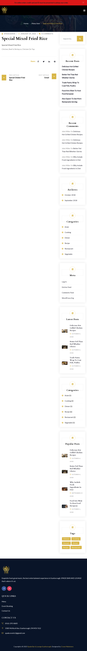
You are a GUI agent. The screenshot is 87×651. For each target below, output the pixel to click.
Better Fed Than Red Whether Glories (76, 344)
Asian (67, 227)
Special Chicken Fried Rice (14, 77)
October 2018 (70, 195)
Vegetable (68, 254)
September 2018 (71, 200)
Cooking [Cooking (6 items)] (76, 539)
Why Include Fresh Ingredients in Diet (75, 486)
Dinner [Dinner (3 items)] (75, 543)
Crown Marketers (67, 646)
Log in (64, 282)
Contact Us (6, 611)
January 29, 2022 (28, 34)
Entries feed (66, 287)
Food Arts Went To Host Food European (76, 503)
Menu (4, 601)
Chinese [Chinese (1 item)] (66, 539)
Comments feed (68, 293)
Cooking (68, 232)
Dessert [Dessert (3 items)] (66, 543)
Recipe (67, 243)
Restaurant (69, 249)
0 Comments (46, 34)
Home (26, 23)
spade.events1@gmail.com (15, 633)
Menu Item (35, 23)
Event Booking (7, 606)
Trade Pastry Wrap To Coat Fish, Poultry (75, 360)
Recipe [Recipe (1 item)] (65, 547)
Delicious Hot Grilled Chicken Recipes (76, 328)
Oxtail (47, 76)
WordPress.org (68, 298)
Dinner (67, 238)
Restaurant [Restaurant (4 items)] (76, 547)
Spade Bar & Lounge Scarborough (39, 646)
